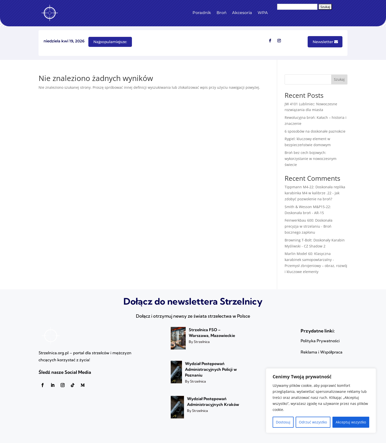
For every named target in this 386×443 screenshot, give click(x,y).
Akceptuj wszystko (351, 422)
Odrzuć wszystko (313, 422)
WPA (263, 12)
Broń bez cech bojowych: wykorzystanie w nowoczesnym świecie (310, 158)
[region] (321, 400)
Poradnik (201, 12)
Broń (222, 12)
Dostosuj (283, 422)
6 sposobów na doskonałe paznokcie (315, 131)
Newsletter (323, 41)
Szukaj (339, 79)
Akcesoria (242, 12)
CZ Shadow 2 (314, 246)
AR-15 (319, 212)
